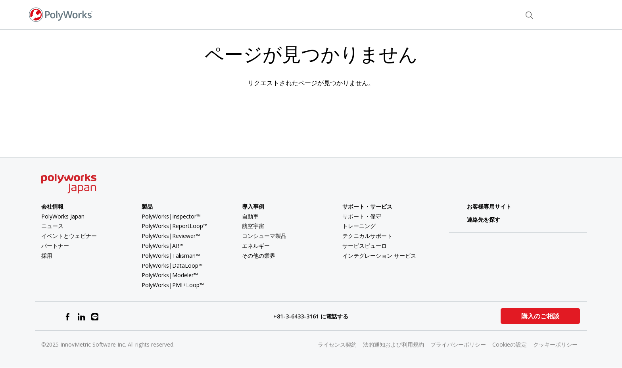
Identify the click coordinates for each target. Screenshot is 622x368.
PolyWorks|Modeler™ (170, 275)
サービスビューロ (364, 245)
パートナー (55, 245)
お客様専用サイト (483, 206)
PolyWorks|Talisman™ (171, 255)
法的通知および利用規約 (393, 344)
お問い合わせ (496, 14)
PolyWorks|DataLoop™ (172, 265)
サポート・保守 (361, 216)
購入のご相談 (540, 316)
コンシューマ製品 (264, 236)
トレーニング (359, 226)
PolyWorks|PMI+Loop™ (173, 285)
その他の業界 (258, 255)
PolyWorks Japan (62, 216)
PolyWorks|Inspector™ (171, 216)
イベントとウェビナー (69, 236)
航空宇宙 (253, 226)
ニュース (52, 226)
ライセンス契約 (337, 344)
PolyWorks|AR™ (163, 245)
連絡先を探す (478, 219)
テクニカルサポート (367, 236)
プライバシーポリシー (458, 344)
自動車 (250, 216)
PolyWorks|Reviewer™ (171, 236)
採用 (46, 255)
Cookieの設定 (509, 344)
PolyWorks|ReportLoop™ (174, 226)
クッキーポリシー (555, 344)
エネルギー (256, 245)
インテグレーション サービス (379, 255)
